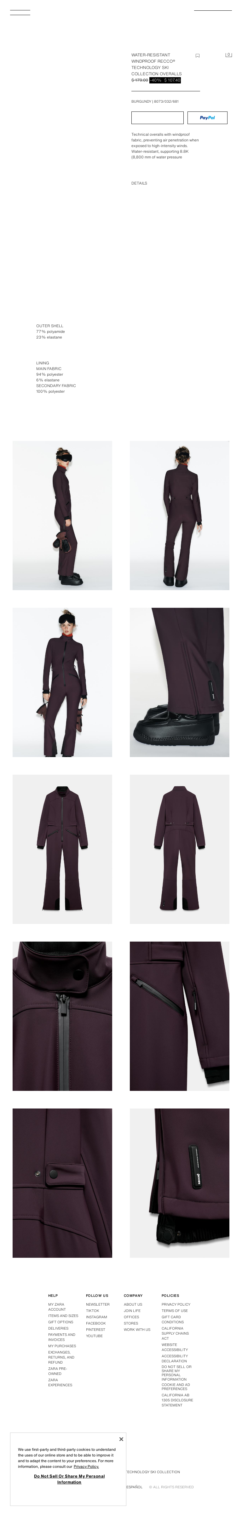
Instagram (96, 1316)
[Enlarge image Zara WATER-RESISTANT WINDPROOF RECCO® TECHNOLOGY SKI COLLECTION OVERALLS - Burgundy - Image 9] (179, 1016)
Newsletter (98, 1304)
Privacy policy (176, 1304)
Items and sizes (63, 1315)
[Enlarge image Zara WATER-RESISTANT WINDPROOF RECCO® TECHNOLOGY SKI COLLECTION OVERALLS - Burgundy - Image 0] (64, 134)
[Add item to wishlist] (197, 56)
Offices (131, 1316)
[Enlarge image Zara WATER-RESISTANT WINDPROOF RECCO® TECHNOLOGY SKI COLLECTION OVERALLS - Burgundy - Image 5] (179, 682)
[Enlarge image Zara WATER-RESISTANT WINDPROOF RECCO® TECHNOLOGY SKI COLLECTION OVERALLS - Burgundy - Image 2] (62, 515)
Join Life (132, 1310)
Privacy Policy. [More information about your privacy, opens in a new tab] (86, 1466)
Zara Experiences (60, 1382)
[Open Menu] (22, 14)
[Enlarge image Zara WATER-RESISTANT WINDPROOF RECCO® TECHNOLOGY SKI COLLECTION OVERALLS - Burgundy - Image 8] (62, 1016)
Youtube (94, 1335)
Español (134, 1487)
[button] (157, 117)
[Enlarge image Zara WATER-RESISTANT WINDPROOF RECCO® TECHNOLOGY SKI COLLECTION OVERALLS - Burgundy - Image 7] (179, 849)
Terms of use (175, 1310)
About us (133, 1304)
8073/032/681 (166, 101)
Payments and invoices (61, 1337)
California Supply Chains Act (175, 1333)
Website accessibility (175, 1347)
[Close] (121, 1439)
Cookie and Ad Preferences (176, 1387)
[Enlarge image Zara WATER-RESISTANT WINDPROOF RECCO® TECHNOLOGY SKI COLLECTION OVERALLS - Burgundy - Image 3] (179, 515)
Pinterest (95, 1329)
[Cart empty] (229, 55)
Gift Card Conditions (173, 1319)
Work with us (137, 1329)
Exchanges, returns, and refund (61, 1357)
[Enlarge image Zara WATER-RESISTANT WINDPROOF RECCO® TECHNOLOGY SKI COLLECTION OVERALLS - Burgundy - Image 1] (179, 348)
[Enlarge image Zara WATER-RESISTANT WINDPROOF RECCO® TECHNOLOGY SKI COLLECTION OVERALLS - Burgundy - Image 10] (62, 1183)
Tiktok (92, 1310)
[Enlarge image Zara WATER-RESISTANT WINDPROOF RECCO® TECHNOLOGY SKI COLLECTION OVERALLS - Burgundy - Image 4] (62, 682)
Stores (131, 1323)
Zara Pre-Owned (57, 1371)
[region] (68, 1469)
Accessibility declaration (175, 1359)
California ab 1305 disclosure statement (177, 1400)
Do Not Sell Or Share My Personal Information (177, 1373)
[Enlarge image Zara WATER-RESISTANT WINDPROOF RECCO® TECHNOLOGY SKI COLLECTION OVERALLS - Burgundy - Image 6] (62, 849)
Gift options (60, 1322)
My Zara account (57, 1307)
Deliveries (58, 1328)
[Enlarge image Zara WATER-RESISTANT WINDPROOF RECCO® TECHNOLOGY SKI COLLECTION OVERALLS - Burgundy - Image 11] (179, 1183)
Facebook (96, 1323)
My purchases (62, 1345)
